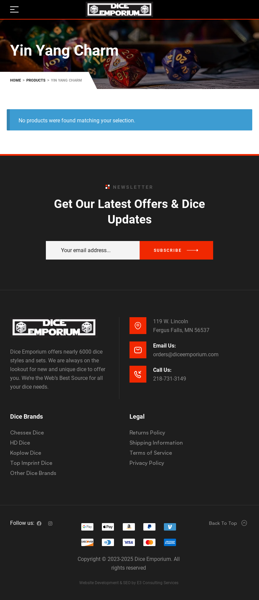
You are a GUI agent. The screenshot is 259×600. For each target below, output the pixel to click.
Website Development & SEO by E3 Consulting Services (128, 582)
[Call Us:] (138, 374)
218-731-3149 (169, 379)
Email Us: (164, 345)
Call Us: (162, 370)
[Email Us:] (138, 349)
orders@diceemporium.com (186, 354)
